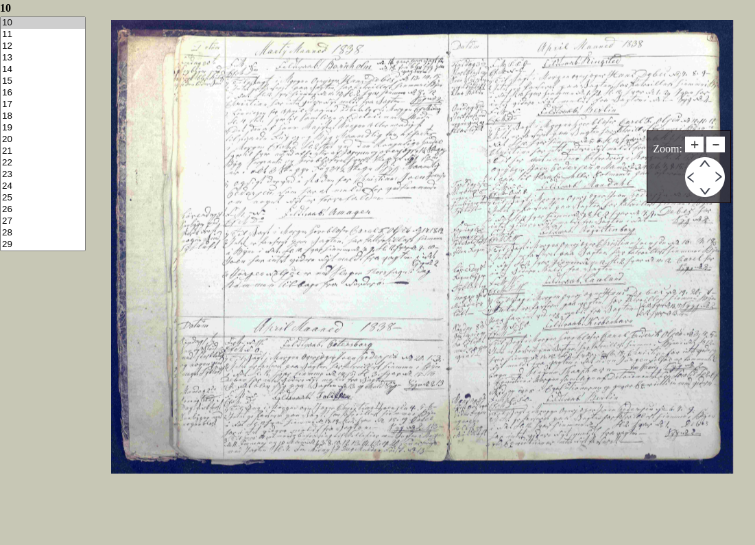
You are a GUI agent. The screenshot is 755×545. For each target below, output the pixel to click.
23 (43, 175)
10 (43, 23)
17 (43, 105)
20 (43, 140)
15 (43, 81)
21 (43, 151)
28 (43, 233)
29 (43, 245)
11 (43, 34)
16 (43, 93)
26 (43, 210)
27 (43, 221)
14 (43, 70)
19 (43, 128)
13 (43, 58)
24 (43, 186)
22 (43, 163)
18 (43, 116)
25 (43, 198)
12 (43, 46)
